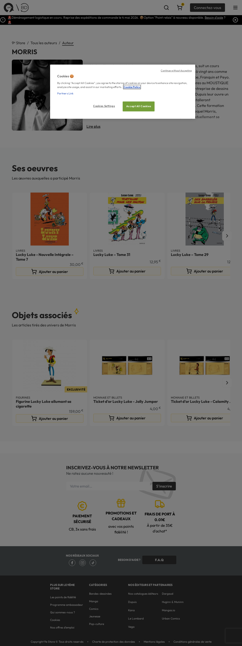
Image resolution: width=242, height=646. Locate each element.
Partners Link (65, 93)
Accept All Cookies (138, 106)
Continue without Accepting (176, 70)
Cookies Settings (104, 106)
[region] (122, 92)
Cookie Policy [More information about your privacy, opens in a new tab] (132, 87)
